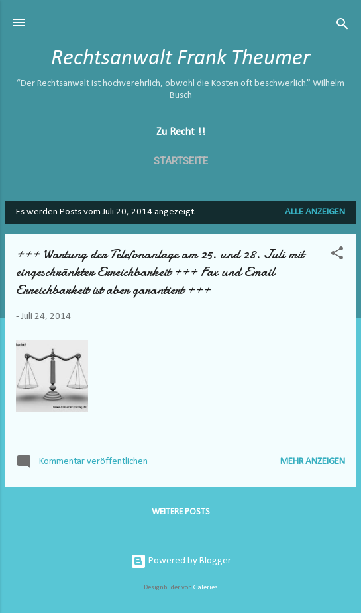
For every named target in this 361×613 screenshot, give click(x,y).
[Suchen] (342, 27)
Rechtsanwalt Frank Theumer (180, 59)
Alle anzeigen (315, 212)
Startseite (181, 161)
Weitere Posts (181, 512)
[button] (337, 256)
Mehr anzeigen (312, 462)
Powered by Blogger (180, 561)
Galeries (205, 587)
